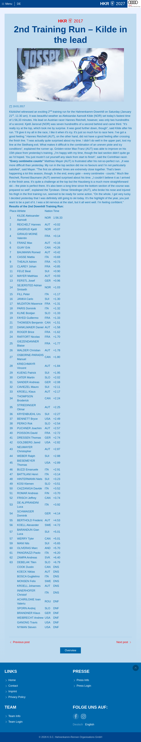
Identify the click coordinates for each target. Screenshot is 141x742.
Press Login (82, 685)
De (19, 3)
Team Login (14, 721)
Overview (70, 650)
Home (10, 680)
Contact (11, 685)
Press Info (81, 680)
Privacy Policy (15, 697)
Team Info (12, 716)
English (89, 724)
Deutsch (78, 724)
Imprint (11, 691)
